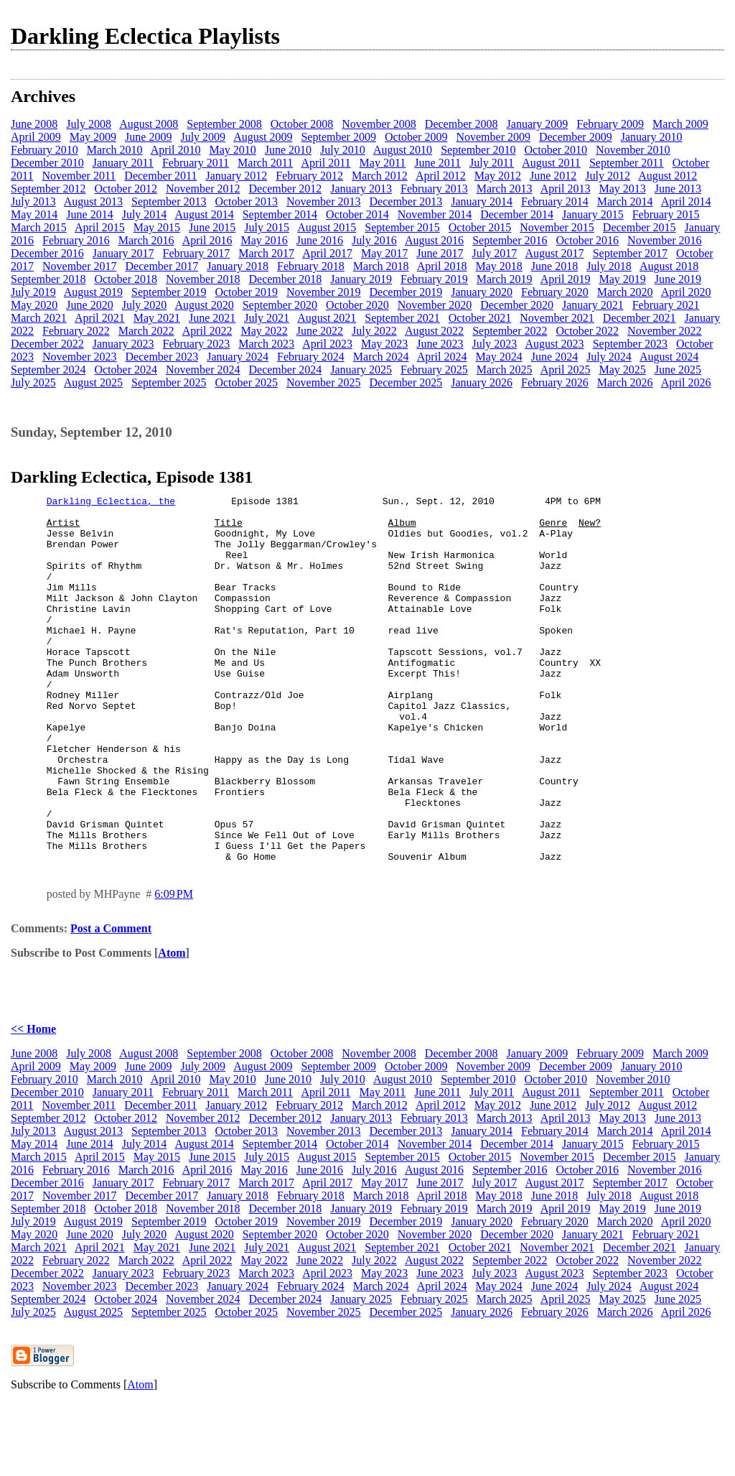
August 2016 (434, 240)
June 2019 (678, 279)
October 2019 (246, 292)
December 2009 (575, 137)
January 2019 (361, 279)
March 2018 (381, 266)
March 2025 (505, 369)
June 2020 (89, 305)
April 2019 (565, 279)
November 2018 (203, 279)
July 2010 (342, 150)
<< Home (33, 1102)
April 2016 (207, 240)
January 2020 (481, 292)
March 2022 (146, 331)
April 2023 (327, 344)
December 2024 (285, 369)
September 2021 (402, 318)
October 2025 (246, 382)
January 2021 (593, 305)
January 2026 (481, 382)
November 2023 (79, 357)
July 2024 (609, 357)
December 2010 (47, 163)
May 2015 (157, 227)
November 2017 (79, 266)
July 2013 (33, 201)
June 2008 (34, 124)
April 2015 (100, 227)
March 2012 (380, 176)
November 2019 (323, 292)
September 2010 (478, 150)
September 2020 (280, 305)
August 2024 (669, 357)
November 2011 (79, 176)
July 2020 (144, 305)
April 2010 (176, 150)
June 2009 (148, 137)
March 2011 (265, 163)
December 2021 (639, 318)
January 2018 (237, 266)
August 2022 (434, 331)
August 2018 (669, 266)
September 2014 (280, 214)
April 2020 (686, 292)
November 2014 (435, 214)
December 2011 (160, 176)
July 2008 (88, 124)
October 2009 (416, 137)
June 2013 (678, 188)
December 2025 (406, 382)
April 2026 (686, 382)
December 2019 (406, 292)
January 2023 (123, 344)
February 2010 (44, 150)
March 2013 (505, 188)
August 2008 (148, 124)
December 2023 (162, 357)
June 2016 (319, 240)
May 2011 (383, 163)
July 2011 (491, 163)
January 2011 (123, 163)
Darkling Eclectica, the (111, 502)
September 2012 (48, 188)
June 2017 (439, 253)
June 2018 (554, 266)
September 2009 (338, 137)
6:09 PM (173, 967)
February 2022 (76, 331)
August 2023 (554, 344)
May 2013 (622, 188)
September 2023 (630, 344)
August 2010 (402, 150)
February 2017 (196, 253)
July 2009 (202, 137)
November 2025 (323, 382)
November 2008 (379, 124)
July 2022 (374, 331)
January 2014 (481, 201)
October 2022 (587, 331)
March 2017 (266, 253)
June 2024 (554, 357)
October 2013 (246, 201)
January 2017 (123, 253)
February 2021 (666, 305)
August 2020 (203, 305)
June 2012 (553, 176)
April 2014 (686, 201)
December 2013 (406, 201)
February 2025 (434, 369)
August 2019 (93, 292)
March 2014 (625, 201)
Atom (171, 1026)
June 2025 (678, 369)
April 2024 (442, 357)
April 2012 (441, 176)
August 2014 (203, 214)
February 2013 (434, 188)
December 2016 (47, 253)
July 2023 (495, 344)
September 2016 (509, 240)
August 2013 (93, 201)
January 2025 (361, 369)
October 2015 (480, 227)
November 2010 (633, 150)
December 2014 (516, 214)
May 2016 (263, 240)
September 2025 (168, 382)
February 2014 (555, 201)
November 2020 (435, 305)
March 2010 (115, 150)
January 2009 (537, 124)
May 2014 (34, 214)
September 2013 (168, 201)
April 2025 (565, 369)
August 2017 (554, 253)
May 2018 (498, 266)
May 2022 (263, 331)
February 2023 (196, 344)
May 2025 (622, 369)
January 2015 (593, 214)
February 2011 (195, 163)
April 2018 (442, 266)
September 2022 (509, 331)
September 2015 (402, 227)
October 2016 (587, 240)
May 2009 (93, 137)
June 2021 (212, 318)
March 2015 (39, 227)
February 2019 (434, 279)
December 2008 (461, 124)
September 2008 (224, 124)
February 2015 (666, 214)
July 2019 (33, 292)
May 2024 (498, 357)
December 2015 (639, 227)
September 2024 (48, 369)
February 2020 (555, 292)
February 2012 (309, 176)
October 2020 (357, 305)
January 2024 (237, 357)
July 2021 (266, 318)
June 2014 (89, 214)
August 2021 (326, 318)
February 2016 (76, 240)
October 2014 (357, 214)
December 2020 (516, 305)
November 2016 (664, 240)
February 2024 (311, 357)
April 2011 (325, 163)
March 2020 (625, 292)
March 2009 (680, 124)
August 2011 (551, 163)
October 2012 (125, 188)
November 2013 (323, 201)
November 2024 (203, 369)
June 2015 (212, 227)
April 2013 (565, 188)
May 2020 (34, 305)
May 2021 (157, 318)
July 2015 (266, 227)
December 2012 (285, 188)
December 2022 (47, 344)
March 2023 (266, 344)
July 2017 (495, 253)
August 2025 (93, 382)
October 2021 (480, 318)
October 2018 (125, 279)
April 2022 (207, 331)
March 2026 (625, 382)
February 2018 (311, 266)
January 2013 (361, 188)
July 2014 (144, 214)
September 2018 (48, 279)
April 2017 (327, 253)
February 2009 (610, 124)
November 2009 (493, 137)
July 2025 (33, 382)
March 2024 (381, 357)
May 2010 (232, 150)
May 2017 (384, 253)
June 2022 (319, 331)
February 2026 (555, 382)
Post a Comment (110, 1001)
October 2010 (556, 150)
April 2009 (36, 137)
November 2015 (557, 227)
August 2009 (262, 137)
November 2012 (203, 188)
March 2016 (146, 240)
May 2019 (622, 279)
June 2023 (439, 344)
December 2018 (285, 279)
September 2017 (630, 253)
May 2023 (384, 344)
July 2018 (609, 266)
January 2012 (236, 176)
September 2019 (168, 292)
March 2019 (505, 279)
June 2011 (437, 163)
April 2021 (100, 318)
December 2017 (162, 266)
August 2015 (326, 227)
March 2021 (39, 318)
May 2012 (497, 176)
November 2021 (557, 318)
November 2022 (664, 331)
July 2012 (607, 176)
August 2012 (667, 176)
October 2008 (302, 124)
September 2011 (626, 163)
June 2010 (288, 150)
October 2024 (125, 369)
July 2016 (374, 240)
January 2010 (652, 137)
